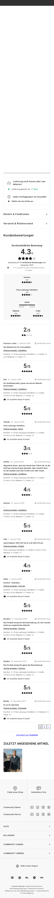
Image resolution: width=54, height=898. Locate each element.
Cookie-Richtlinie (42, 891)
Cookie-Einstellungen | (18, 886)
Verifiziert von (27, 735)
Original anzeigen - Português (14, 708)
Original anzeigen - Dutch (13, 429)
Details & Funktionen (16, 214)
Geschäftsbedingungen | (19, 889)
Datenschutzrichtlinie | (34, 886)
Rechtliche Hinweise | (36, 889)
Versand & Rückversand (18, 223)
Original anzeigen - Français (14, 586)
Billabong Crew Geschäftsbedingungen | (20, 891)
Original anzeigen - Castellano (15, 350)
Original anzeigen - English (13, 546)
